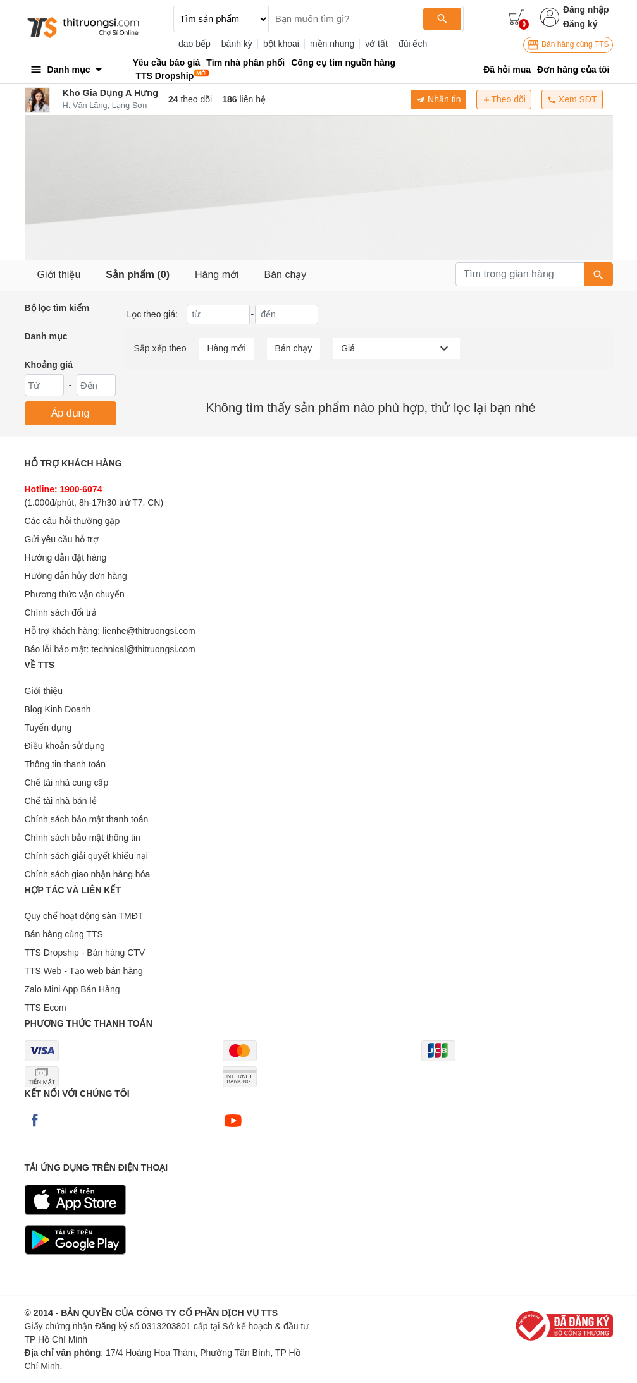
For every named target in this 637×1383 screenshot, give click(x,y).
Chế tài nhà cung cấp (67, 782)
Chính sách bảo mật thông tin (82, 837)
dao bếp (194, 44)
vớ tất (376, 44)
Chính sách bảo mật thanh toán (87, 819)
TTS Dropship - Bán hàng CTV (85, 952)
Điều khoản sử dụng (65, 746)
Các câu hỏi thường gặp (72, 521)
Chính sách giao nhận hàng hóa (88, 874)
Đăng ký (580, 24)
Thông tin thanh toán (65, 764)
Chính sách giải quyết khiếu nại (86, 856)
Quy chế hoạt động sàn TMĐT (84, 916)
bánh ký (236, 44)
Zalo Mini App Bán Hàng (72, 989)
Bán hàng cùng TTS (568, 45)
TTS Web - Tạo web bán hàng (84, 971)
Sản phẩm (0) (138, 274)
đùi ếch (413, 44)
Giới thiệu (59, 274)
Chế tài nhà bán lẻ (61, 801)
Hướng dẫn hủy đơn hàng (76, 576)
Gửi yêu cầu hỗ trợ (62, 539)
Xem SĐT (572, 99)
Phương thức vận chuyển (75, 594)
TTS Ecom (45, 1007)
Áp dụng (70, 413)
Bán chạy (285, 274)
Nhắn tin (438, 99)
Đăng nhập (586, 9)
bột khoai (281, 44)
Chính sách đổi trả (61, 612)
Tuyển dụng (48, 727)
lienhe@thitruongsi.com (148, 631)
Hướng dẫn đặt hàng (66, 557)
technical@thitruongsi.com (143, 649)
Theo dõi (503, 99)
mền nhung (332, 44)
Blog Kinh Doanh (58, 709)
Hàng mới (217, 274)
